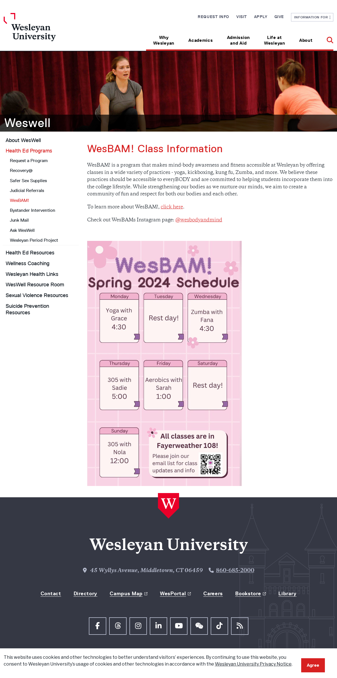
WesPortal (173, 593)
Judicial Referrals (27, 190)
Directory (85, 593)
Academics (200, 40)
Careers (213, 593)
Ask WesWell (22, 230)
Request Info (213, 16)
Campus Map (126, 593)
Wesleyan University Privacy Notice (253, 664)
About (306, 40)
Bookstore (248, 593)
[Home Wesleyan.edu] (45, 32)
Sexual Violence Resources (37, 295)
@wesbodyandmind (198, 220)
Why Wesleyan (163, 40)
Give (279, 16)
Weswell (27, 123)
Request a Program (29, 160)
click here (172, 207)
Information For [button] (312, 17)
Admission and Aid (238, 40)
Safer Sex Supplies (28, 180)
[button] (326, 38)
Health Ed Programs (29, 151)
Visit (241, 16)
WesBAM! (19, 200)
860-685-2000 (235, 571)
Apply (260, 16)
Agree (313, 665)
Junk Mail (19, 220)
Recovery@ (21, 170)
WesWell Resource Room (35, 285)
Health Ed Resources (30, 253)
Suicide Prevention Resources (27, 309)
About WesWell (23, 140)
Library (287, 593)
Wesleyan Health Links (32, 274)
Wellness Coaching (27, 263)
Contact (51, 593)
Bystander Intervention (32, 210)
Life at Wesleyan (274, 40)
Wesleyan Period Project (34, 240)
